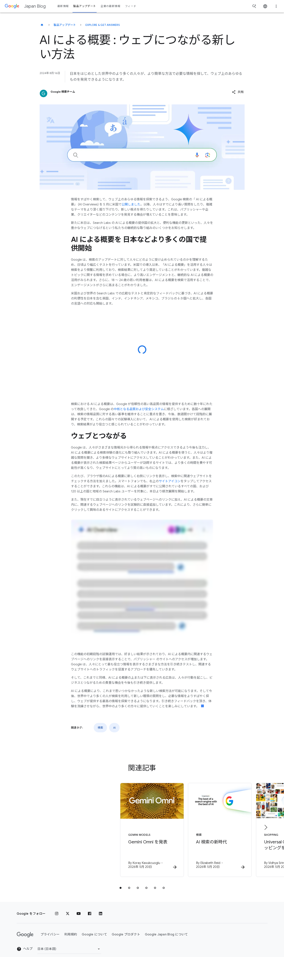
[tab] (120, 881)
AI (114, 727)
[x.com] (67, 907)
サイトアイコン (170, 481)
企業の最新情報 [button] (110, 6)
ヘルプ (25, 942)
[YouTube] (78, 907)
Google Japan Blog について (166, 928)
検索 (100, 727)
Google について (94, 928)
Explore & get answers (102, 25)
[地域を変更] (69, 942)
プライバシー (50, 928)
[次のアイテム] (265, 824)
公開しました (131, 204)
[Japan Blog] (42, 25)
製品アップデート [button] (84, 6)
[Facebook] (89, 907)
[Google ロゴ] (25, 928)
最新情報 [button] (63, 6)
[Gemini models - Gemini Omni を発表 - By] (91, 827)
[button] (238, 92)
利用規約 (70, 928)
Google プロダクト (126, 928)
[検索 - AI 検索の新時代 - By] (193, 827)
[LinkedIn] (100, 907)
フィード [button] (130, 6)
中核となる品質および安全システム (139, 409)
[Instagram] (56, 907)
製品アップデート (65, 25)
